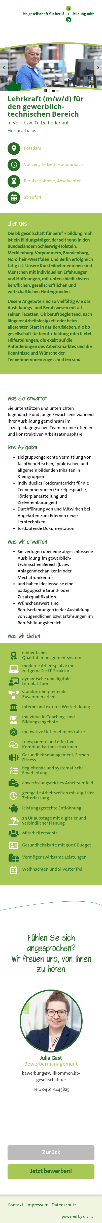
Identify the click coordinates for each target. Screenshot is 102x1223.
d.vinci (88, 1216)
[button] (4, 67)
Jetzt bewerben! (51, 1171)
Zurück (51, 1152)
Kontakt (15, 1205)
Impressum (37, 1205)
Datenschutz (64, 1205)
